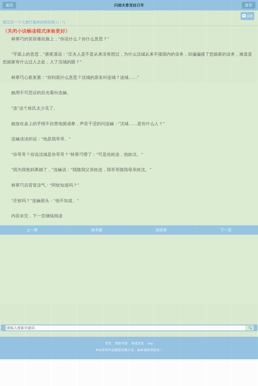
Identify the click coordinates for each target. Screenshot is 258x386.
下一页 (226, 230)
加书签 (96, 230)
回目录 (161, 230)
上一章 (32, 230)
